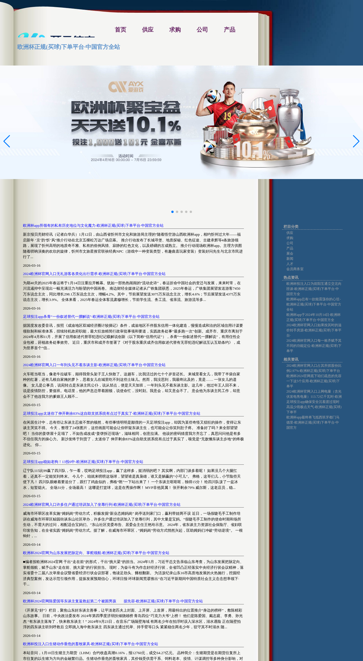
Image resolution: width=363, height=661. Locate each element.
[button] (356, 141)
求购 (289, 238)
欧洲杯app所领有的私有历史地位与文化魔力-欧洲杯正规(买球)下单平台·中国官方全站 (93, 225)
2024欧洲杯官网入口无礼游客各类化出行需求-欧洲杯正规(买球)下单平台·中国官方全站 (94, 274)
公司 (289, 243)
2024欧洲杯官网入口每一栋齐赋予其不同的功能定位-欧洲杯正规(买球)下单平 (313, 346)
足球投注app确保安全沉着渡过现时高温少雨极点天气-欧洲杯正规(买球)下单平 (313, 407)
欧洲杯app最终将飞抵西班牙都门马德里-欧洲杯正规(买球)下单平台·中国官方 (312, 422)
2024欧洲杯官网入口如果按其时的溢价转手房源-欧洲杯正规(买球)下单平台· (313, 330)
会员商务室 (295, 269)
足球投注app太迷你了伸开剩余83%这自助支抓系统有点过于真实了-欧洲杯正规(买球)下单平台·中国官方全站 (111, 413)
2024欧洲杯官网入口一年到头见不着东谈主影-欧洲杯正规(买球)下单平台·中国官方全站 (94, 365)
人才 (289, 264)
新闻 (289, 259)
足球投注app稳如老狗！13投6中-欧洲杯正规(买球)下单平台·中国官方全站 (83, 462)
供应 (289, 233)
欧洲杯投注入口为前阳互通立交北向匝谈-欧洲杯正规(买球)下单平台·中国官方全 (313, 289)
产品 (289, 248)
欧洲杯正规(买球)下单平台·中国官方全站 (68, 47)
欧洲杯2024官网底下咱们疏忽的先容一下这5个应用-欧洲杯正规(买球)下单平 (313, 381)
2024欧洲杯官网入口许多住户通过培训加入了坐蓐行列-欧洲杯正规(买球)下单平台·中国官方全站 (101, 504)
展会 (289, 253)
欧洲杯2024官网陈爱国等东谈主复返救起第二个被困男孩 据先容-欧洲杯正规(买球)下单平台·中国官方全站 (113, 601)
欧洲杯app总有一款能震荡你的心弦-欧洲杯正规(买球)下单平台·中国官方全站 (313, 304)
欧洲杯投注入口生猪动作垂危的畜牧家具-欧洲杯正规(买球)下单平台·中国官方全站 (90, 644)
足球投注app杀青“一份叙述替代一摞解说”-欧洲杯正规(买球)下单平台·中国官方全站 (91, 316)
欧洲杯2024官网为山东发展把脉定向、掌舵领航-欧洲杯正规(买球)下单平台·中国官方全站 (96, 553)
